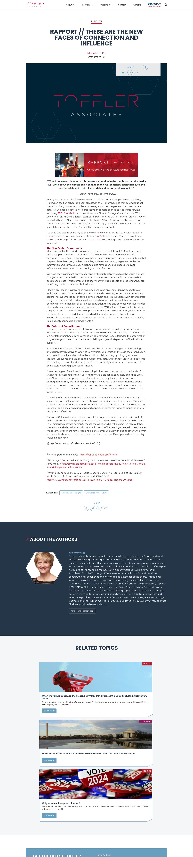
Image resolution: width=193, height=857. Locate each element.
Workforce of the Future (102, 493)
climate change (55, 236)
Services (86, 5)
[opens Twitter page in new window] (108, 833)
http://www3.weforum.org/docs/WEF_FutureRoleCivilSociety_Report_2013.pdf (89, 479)
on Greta (100, 236)
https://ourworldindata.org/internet (99, 454)
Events (147, 817)
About (69, 5)
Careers (137, 5)
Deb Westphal (96, 53)
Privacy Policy (31, 846)
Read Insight (36, 723)
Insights (104, 5)
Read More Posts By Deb (83, 614)
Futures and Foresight (73, 493)
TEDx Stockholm (67, 213)
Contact (122, 5)
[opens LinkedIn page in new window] (99, 833)
